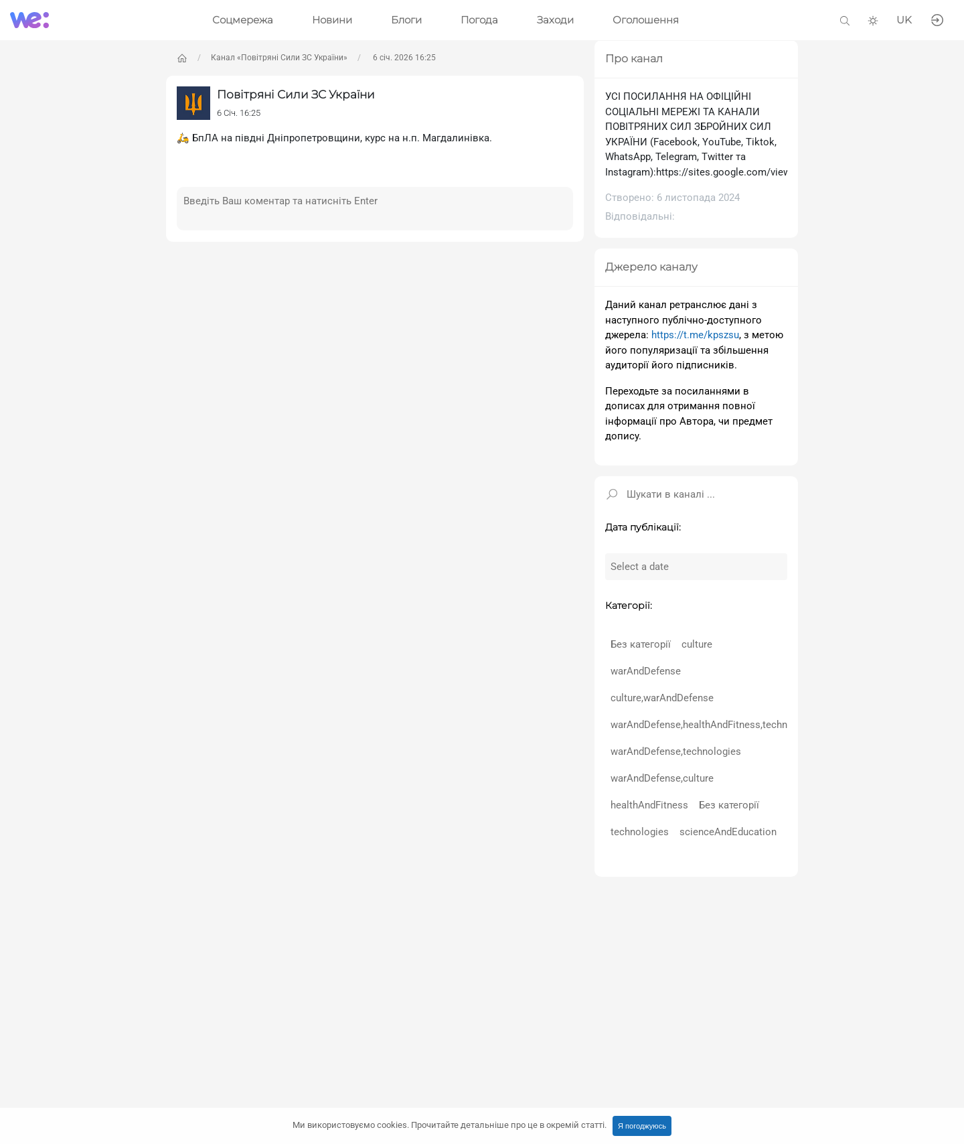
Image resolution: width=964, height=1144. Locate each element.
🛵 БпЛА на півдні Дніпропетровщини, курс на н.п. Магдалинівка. (334, 138)
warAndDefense (646, 671)
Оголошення (646, 19)
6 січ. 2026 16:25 (403, 57)
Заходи (555, 19)
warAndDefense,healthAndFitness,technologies (716, 725)
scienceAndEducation (728, 832)
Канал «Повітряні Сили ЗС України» (279, 57)
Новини (332, 19)
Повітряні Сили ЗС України (296, 94)
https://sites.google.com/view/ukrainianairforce (763, 172)
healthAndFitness (649, 805)
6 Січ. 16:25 (238, 113)
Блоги (406, 19)
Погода (479, 19)
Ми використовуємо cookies (450, 1125)
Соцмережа (242, 19)
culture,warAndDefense (662, 698)
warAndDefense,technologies (676, 751)
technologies (640, 832)
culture (696, 644)
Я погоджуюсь (642, 1126)
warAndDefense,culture (662, 778)
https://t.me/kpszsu (695, 335)
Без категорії (641, 644)
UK (904, 19)
